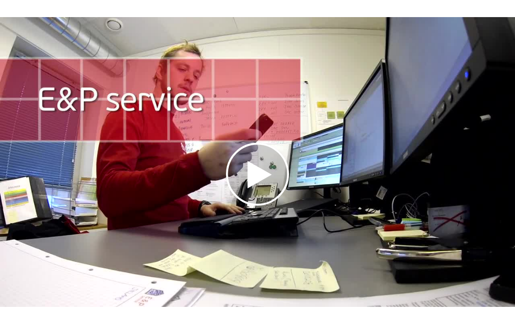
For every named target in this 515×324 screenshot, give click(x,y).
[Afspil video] (257, 203)
